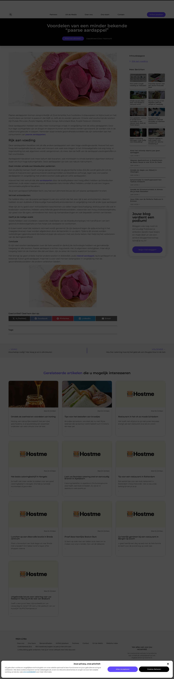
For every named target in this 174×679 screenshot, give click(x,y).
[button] (168, 664)
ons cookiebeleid (29, 672)
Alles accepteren (123, 669)
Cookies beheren (154, 669)
